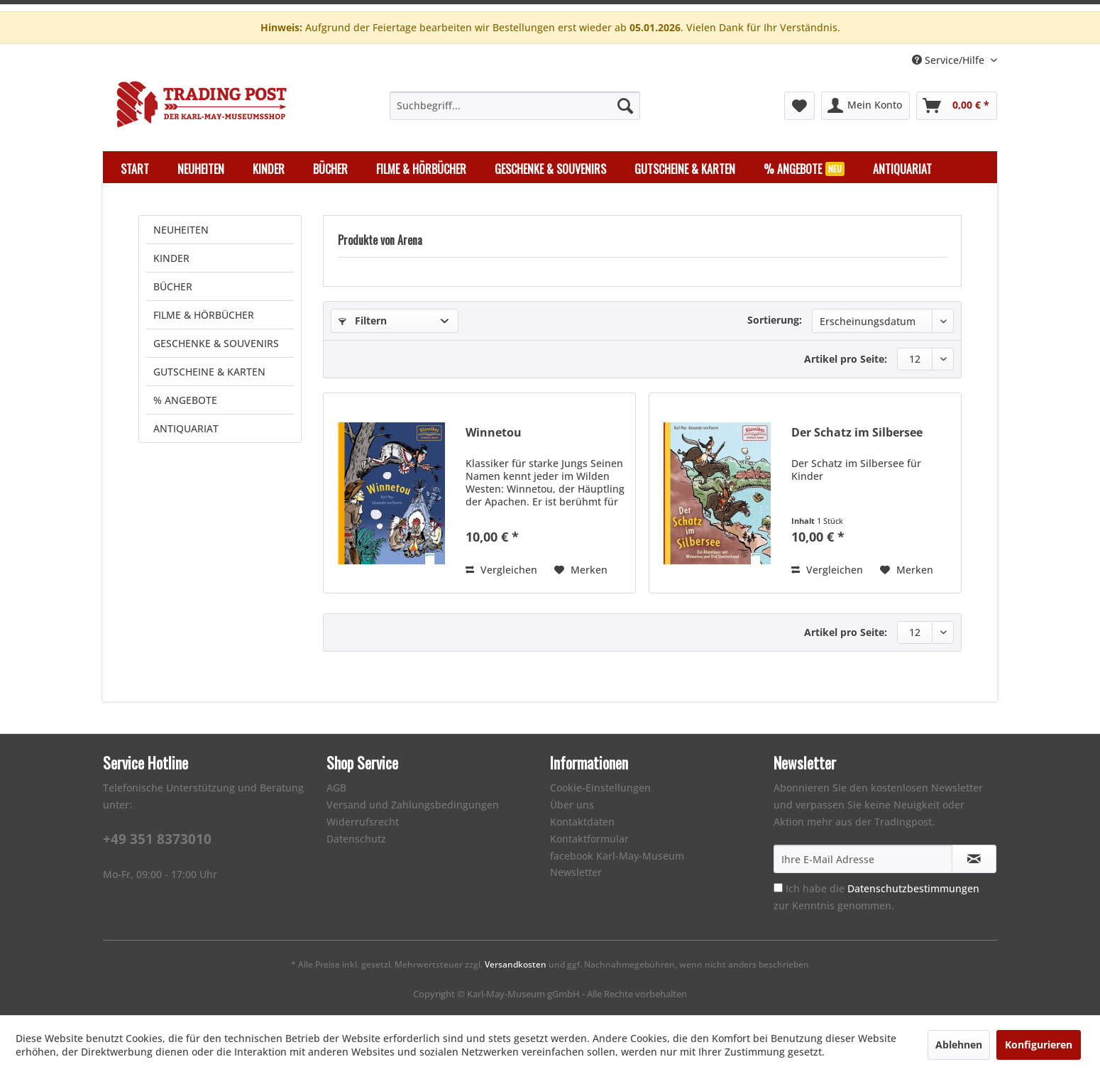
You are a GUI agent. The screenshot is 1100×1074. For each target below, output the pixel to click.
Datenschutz (356, 838)
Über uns (572, 804)
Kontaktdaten (582, 821)
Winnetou (494, 432)
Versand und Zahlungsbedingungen (412, 804)
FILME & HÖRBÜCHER (203, 315)
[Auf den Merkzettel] (580, 570)
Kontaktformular (589, 838)
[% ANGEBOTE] (804, 169)
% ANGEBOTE (185, 400)
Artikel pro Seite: (845, 359)
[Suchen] (625, 106)
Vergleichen (501, 569)
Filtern (363, 320)
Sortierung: (774, 320)
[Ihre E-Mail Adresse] (863, 859)
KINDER (171, 258)
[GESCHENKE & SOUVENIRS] (550, 169)
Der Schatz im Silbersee (857, 432)
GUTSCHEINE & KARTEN (209, 371)
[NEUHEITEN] (200, 169)
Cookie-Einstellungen (600, 787)
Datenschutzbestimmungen (913, 888)
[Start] (134, 169)
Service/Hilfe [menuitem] (949, 60)
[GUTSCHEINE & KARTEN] (684, 169)
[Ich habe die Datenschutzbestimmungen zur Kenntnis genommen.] (778, 887)
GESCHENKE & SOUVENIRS (216, 343)
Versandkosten (515, 964)
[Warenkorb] (956, 106)
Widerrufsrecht (362, 821)
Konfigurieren (1038, 1044)
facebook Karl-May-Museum (617, 855)
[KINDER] (268, 169)
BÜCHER (172, 286)
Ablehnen (958, 1044)
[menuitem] (515, 106)
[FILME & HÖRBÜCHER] (421, 169)
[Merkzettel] (799, 106)
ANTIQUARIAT (186, 428)
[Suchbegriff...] (515, 106)
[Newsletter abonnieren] (974, 859)
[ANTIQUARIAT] (902, 169)
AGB (336, 787)
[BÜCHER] (330, 169)
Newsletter (576, 872)
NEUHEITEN (181, 229)
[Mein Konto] (865, 106)
